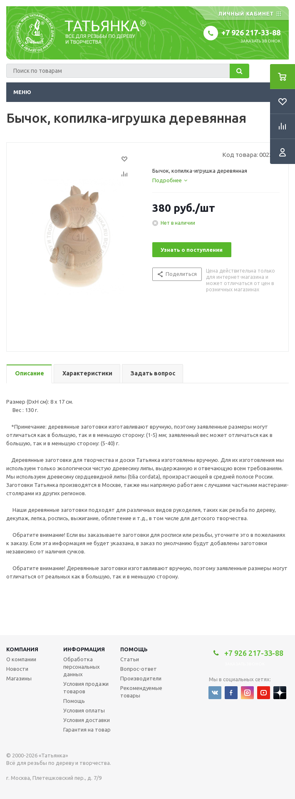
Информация (84, 649)
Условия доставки (86, 720)
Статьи (129, 659)
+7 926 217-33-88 (250, 32)
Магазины (19, 678)
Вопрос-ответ (138, 669)
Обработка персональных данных (81, 666)
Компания (22, 649)
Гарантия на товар (87, 729)
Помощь (134, 649)
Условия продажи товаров (86, 687)
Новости (17, 669)
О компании (21, 659)
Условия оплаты (84, 710)
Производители (140, 678)
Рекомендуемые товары (141, 691)
